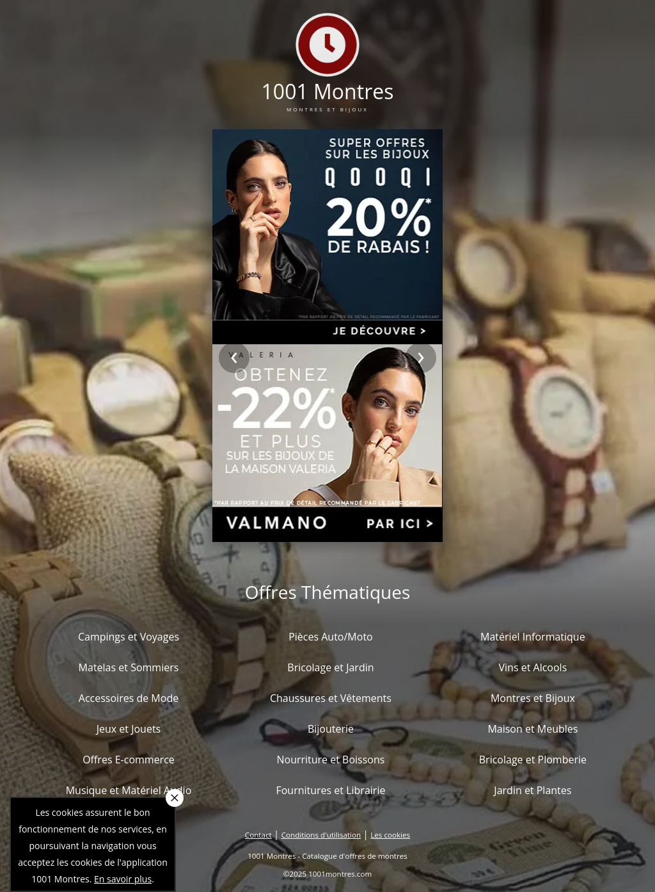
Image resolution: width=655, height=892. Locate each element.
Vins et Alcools (533, 667)
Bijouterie (331, 729)
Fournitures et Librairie (330, 790)
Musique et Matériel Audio (129, 790)
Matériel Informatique (532, 637)
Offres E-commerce (129, 760)
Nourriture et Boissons (330, 760)
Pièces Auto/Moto (330, 637)
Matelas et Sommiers (129, 667)
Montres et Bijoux (533, 698)
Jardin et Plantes (532, 790)
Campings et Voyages (128, 637)
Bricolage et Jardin (330, 667)
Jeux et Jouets (129, 729)
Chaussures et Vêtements (330, 698)
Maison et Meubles (532, 729)
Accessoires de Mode (128, 698)
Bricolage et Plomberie (533, 760)
